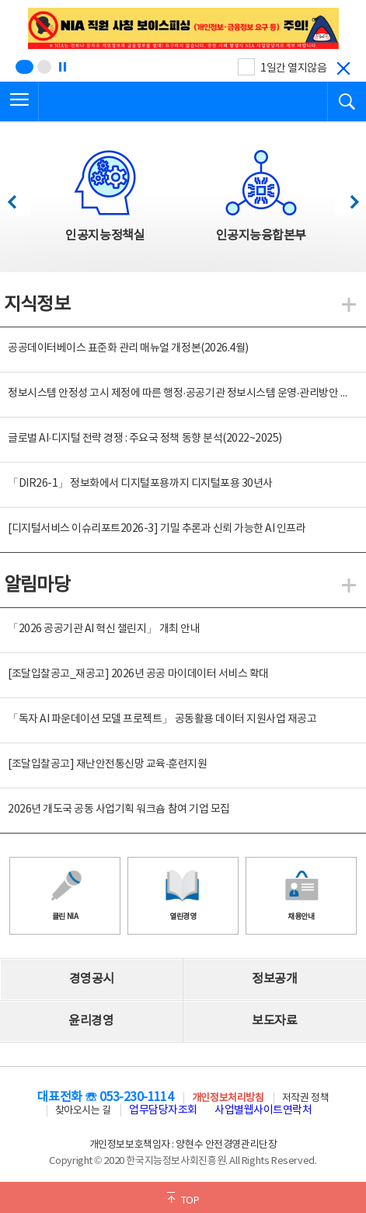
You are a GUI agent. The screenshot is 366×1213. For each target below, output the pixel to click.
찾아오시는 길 (83, 1111)
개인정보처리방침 (227, 1098)
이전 (19, 198)
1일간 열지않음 (293, 68)
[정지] (62, 67)
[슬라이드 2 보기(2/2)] (44, 67)
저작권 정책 (305, 1098)
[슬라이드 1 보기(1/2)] (24, 67)
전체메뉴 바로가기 (0, 0)
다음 (346, 198)
